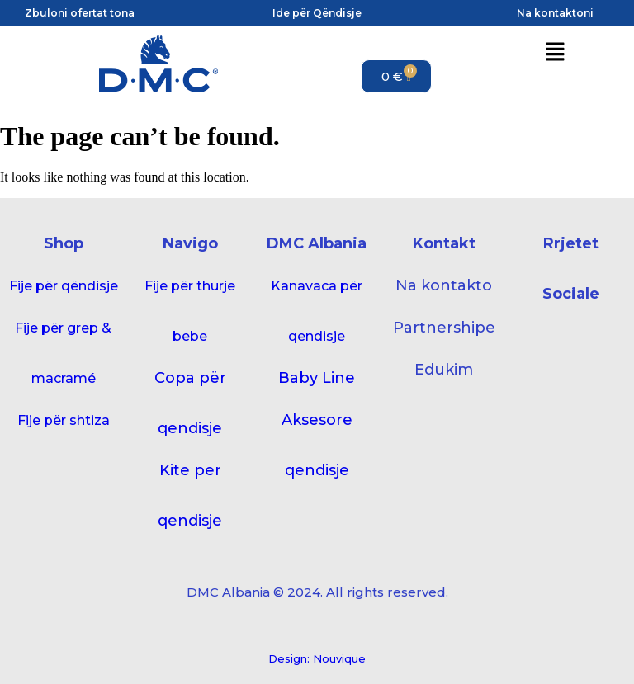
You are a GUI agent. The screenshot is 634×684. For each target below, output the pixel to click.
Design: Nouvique (317, 658)
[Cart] (396, 76)
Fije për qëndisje (63, 286)
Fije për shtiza (63, 420)
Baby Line (316, 378)
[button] (554, 53)
